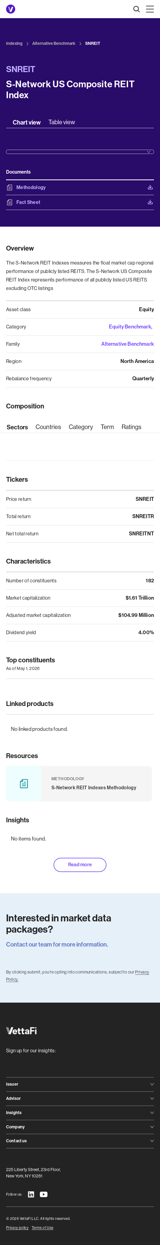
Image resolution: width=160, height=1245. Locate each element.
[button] (149, 9)
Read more (80, 864)
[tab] (26, 122)
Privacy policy (17, 1228)
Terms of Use (42, 1228)
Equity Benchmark (130, 327)
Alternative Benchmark (127, 344)
